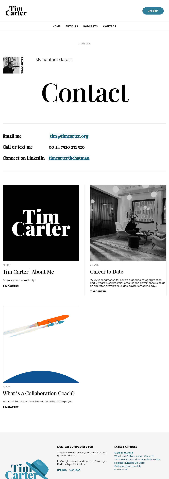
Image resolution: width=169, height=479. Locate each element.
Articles (72, 26)
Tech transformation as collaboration (137, 459)
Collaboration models (127, 466)
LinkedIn (153, 11)
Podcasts (90, 26)
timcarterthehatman (69, 158)
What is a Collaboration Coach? (134, 456)
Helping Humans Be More (129, 462)
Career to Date (123, 453)
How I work (120, 469)
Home (56, 26)
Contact (109, 26)
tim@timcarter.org (69, 136)
